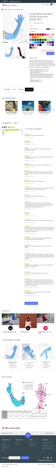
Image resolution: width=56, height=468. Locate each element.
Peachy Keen (24, 332)
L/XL (33, 26)
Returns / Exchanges (6, 445)
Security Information (33, 444)
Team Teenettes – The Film (44, 332)
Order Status (18, 444)
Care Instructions (5, 447)
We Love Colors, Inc (11, 464)
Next (27, 52)
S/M (30, 26)
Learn (11, 433)
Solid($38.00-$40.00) (33, 28)
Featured (21, 89)
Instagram (7, 89)
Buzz (14, 89)
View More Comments (31, 303)
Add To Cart (50, 53)
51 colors (47, 67)
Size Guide (4, 442)
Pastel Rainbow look (9, 332)
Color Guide (4, 444)
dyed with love (41, 464)
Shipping (4, 449)
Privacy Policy (32, 442)
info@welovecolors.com (15, 1)
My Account (17, 442)
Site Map (3, 433)
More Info (12, 367)
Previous (3, 52)
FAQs (3, 450)
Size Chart (29, 89)
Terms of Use (31, 445)
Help (8, 433)
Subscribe (5, 458)
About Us (48, 433)
